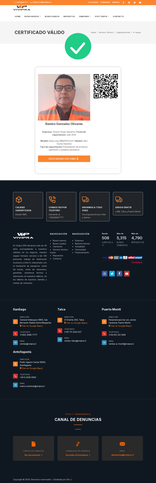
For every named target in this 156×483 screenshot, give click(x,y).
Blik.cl (69, 479)
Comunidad (105, 2)
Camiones (57, 246)
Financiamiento (82, 252)
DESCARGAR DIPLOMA (64, 159)
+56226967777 (21, 2)
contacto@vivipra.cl (40, 2)
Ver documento (33, 455)
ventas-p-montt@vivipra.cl (121, 344)
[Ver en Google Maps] (31, 326)
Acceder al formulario (78, 455)
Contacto (57, 258)
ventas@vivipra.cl (28, 344)
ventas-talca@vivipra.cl (75, 341)
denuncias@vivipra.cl (122, 455)
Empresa (116, 2)
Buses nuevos (59, 240)
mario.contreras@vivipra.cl (32, 386)
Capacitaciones (123, 32)
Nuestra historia (82, 243)
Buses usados (59, 243)
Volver (137, 32)
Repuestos (58, 255)
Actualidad (93, 2)
